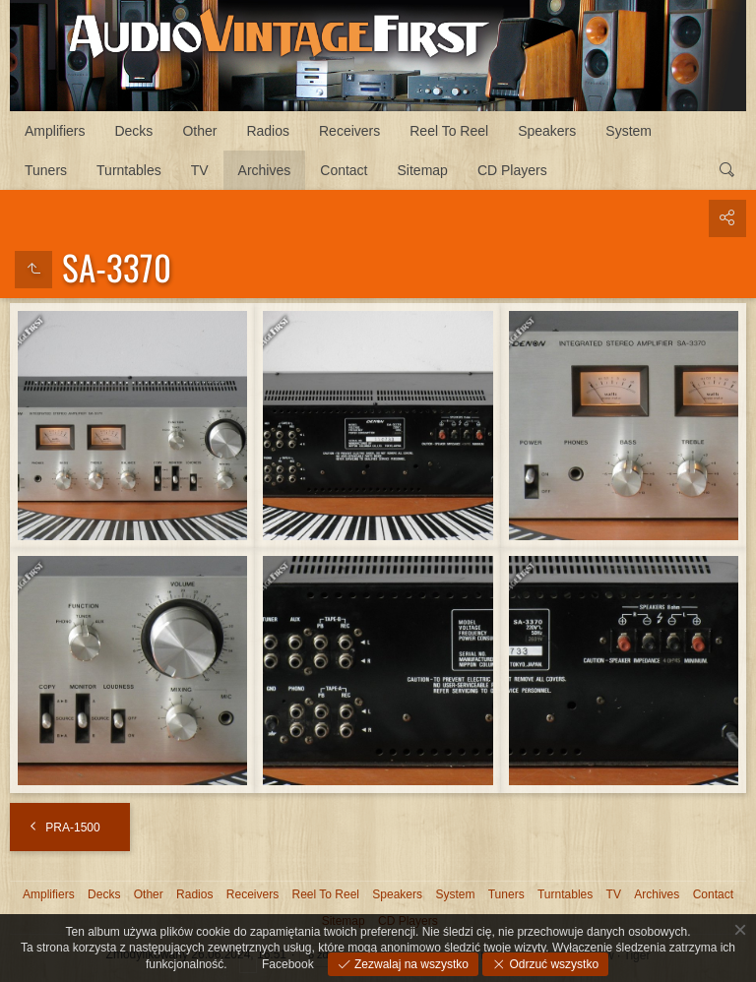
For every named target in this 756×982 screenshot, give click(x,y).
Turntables (128, 170)
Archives (264, 170)
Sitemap (423, 170)
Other (199, 131)
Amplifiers (55, 131)
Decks (133, 131)
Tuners (46, 170)
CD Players (512, 170)
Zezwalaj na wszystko (410, 964)
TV (200, 170)
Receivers (349, 131)
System (628, 131)
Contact (343, 170)
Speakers (547, 131)
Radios (267, 131)
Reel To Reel (449, 131)
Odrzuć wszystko (552, 964)
